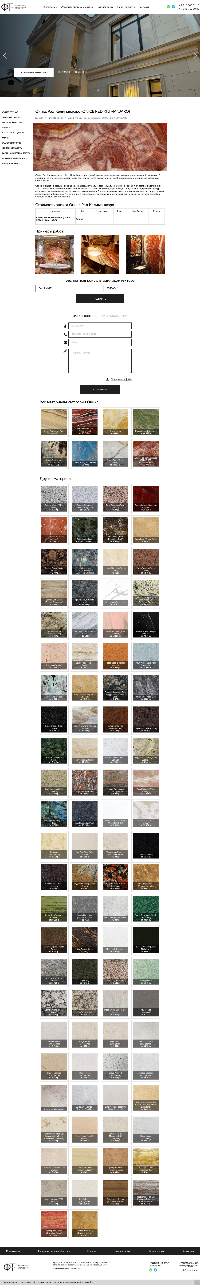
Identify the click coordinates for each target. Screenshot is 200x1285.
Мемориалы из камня (13, 158)
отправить (100, 390)
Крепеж (91, 1251)
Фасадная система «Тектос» (77, 7)
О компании (50, 7)
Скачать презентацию (33, 73)
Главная (39, 118)
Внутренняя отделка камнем (13, 135)
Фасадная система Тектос (16, 153)
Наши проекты (126, 7)
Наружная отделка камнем (12, 125)
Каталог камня (10, 163)
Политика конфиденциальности (66, 1269)
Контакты (144, 7)
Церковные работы (12, 148)
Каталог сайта (105, 7)
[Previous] (5, 55)
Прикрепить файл (121, 379)
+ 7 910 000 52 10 (189, 5)
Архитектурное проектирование (11, 114)
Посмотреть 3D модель (72, 72)
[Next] (195, 55)
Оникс (71, 118)
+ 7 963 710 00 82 (189, 9)
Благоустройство (11, 143)
